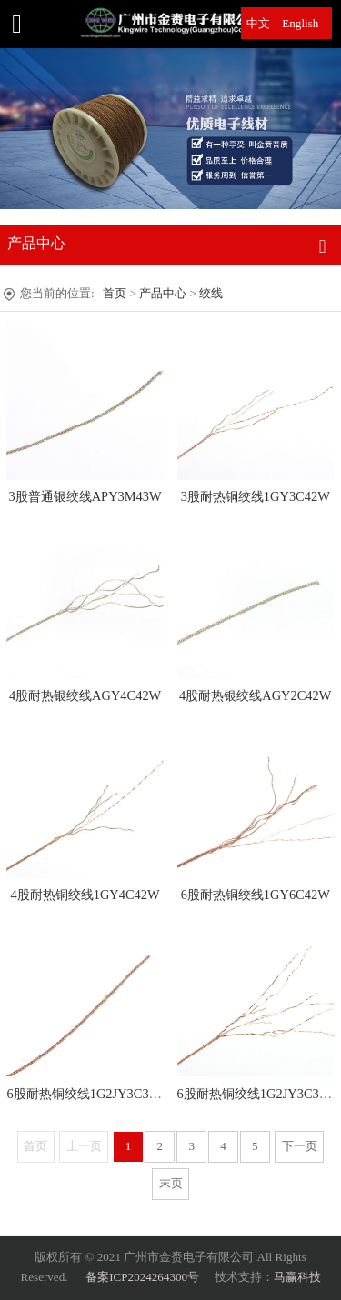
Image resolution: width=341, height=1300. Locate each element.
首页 (114, 293)
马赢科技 (297, 1277)
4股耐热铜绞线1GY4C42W (85, 894)
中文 (258, 23)
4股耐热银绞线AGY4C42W (85, 695)
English (300, 23)
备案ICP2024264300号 (142, 1277)
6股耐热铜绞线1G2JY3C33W (86, 1093)
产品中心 (164, 293)
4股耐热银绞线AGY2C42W (255, 695)
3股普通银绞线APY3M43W (84, 496)
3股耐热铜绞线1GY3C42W (255, 496)
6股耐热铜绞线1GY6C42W (255, 894)
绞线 (211, 293)
